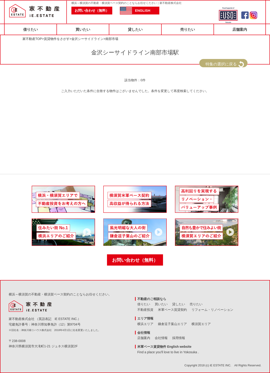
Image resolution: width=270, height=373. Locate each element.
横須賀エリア (201, 324)
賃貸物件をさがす (57, 39)
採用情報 (178, 338)
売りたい (187, 29)
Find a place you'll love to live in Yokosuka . (168, 352)
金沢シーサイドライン (87, 39)
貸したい (135, 29)
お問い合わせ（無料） (92, 10)
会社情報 (161, 338)
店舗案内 (239, 29)
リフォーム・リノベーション (212, 309)
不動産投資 (145, 309)
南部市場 (111, 39)
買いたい (83, 29)
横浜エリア (145, 324)
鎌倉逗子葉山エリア (172, 324)
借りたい (30, 29)
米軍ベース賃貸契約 (172, 309)
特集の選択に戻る (221, 64)
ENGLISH (142, 10)
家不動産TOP (32, 39)
